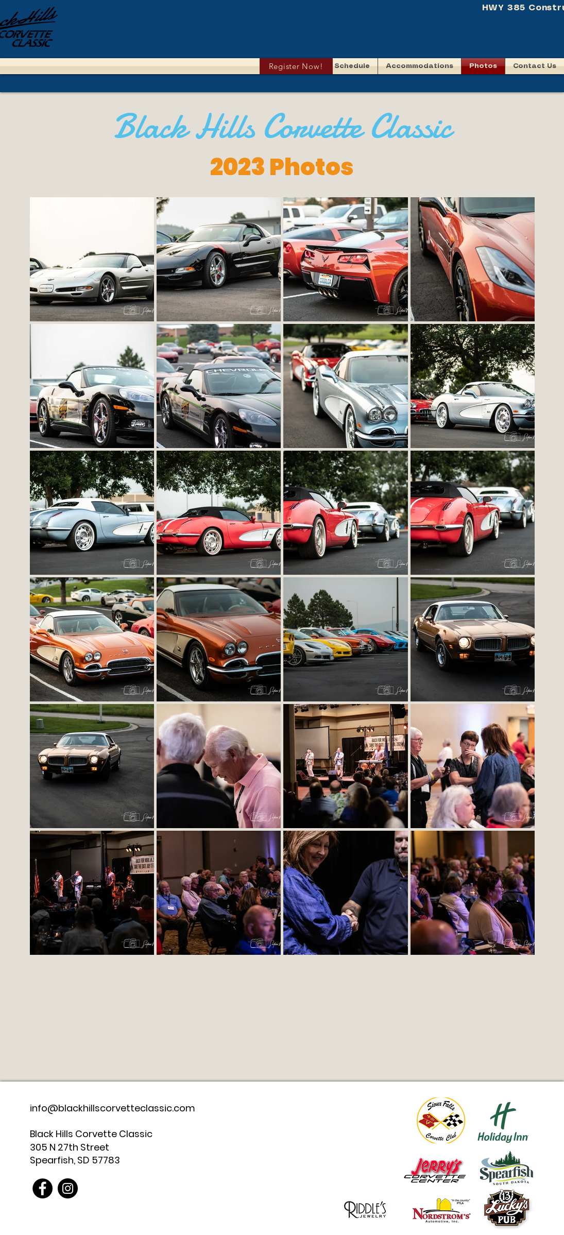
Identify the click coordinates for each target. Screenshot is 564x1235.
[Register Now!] (296, 66)
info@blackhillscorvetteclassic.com (112, 1108)
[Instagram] (68, 1188)
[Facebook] (42, 1188)
